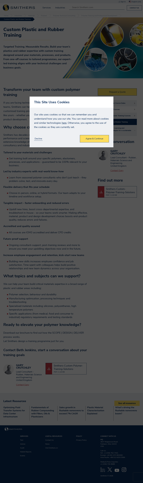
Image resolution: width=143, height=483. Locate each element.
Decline (38, 138)
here (64, 123)
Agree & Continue (94, 138)
